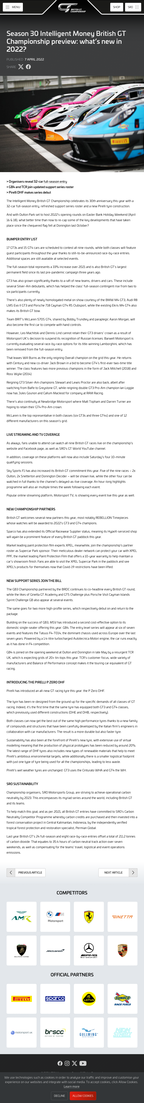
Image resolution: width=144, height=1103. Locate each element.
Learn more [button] (72, 1086)
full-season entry (55, 181)
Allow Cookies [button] (83, 1096)
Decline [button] (59, 1096)
